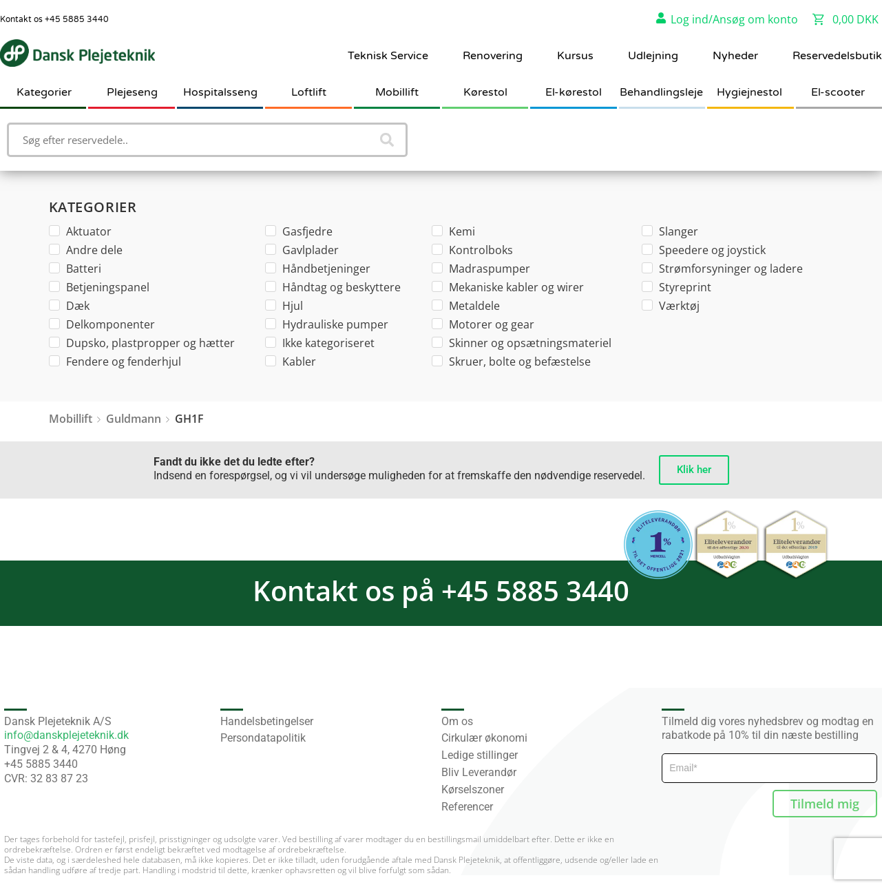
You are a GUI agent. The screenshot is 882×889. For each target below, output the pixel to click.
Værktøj (671, 306)
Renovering (493, 56)
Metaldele (466, 306)
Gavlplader (302, 250)
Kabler (290, 361)
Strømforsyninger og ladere (722, 268)
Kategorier (44, 92)
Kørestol (485, 92)
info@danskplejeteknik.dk (66, 735)
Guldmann (133, 418)
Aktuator (80, 231)
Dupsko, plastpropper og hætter (142, 343)
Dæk (69, 306)
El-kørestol (573, 92)
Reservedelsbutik (837, 56)
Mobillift (397, 92)
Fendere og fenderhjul (115, 361)
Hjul (284, 306)
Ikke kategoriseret (320, 343)
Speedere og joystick (704, 250)
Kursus (575, 56)
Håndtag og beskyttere (333, 287)
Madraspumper (481, 268)
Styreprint (676, 287)
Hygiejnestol (749, 92)
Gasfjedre (299, 231)
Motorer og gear (483, 324)
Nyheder (735, 56)
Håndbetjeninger (317, 268)
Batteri (75, 268)
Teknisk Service (388, 56)
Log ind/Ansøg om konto (734, 19)
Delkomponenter (102, 324)
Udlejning (653, 56)
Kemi (453, 231)
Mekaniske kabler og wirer (508, 287)
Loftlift (308, 92)
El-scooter (838, 92)
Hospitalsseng (220, 92)
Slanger (670, 231)
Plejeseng (132, 92)
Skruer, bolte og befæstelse (511, 361)
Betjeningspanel (99, 287)
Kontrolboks (472, 250)
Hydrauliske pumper (326, 324)
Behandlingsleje (661, 92)
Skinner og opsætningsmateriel (521, 343)
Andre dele (86, 250)
